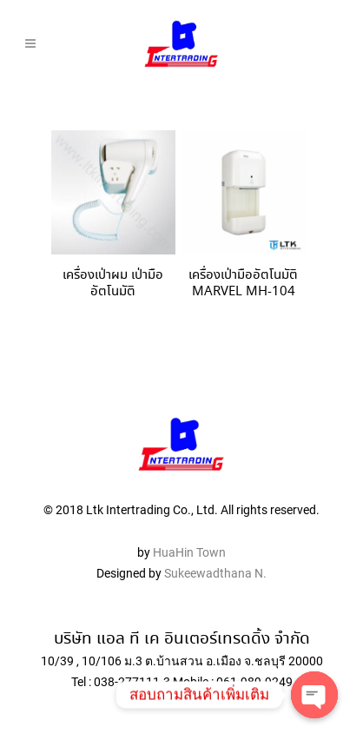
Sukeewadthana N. (214, 573)
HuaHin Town (189, 552)
